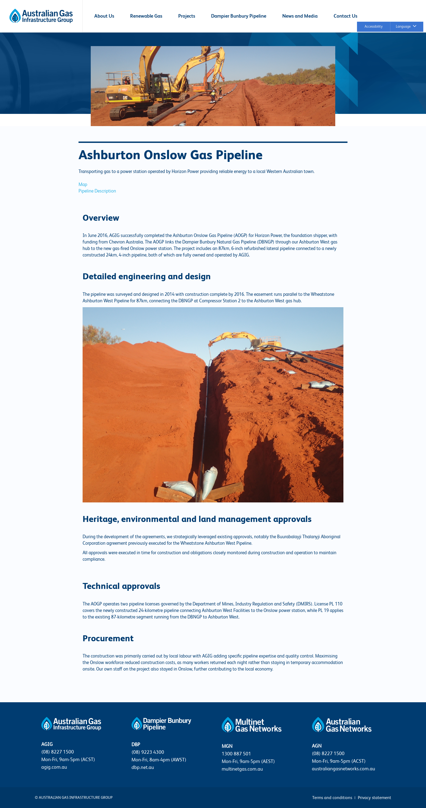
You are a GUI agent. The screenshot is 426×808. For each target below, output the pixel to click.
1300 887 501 (236, 753)
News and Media (300, 16)
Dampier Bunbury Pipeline (238, 16)
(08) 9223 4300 (147, 752)
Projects (186, 16)
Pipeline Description (97, 191)
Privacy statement (374, 797)
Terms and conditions (332, 797)
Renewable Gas (146, 16)
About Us (104, 16)
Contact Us (345, 16)
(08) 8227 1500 (57, 752)
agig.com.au (54, 767)
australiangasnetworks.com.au (343, 768)
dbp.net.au (142, 767)
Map (83, 184)
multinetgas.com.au (242, 769)
